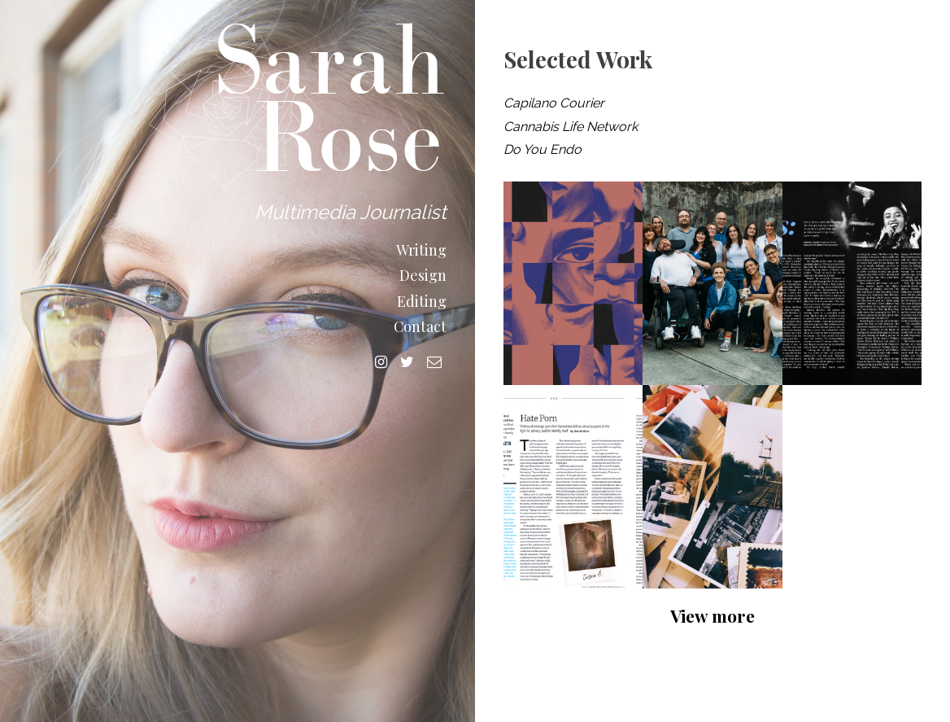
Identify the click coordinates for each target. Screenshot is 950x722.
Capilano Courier (553, 103)
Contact (420, 326)
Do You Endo (542, 149)
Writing (421, 250)
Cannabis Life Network (570, 126)
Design (423, 275)
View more (712, 615)
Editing (422, 301)
